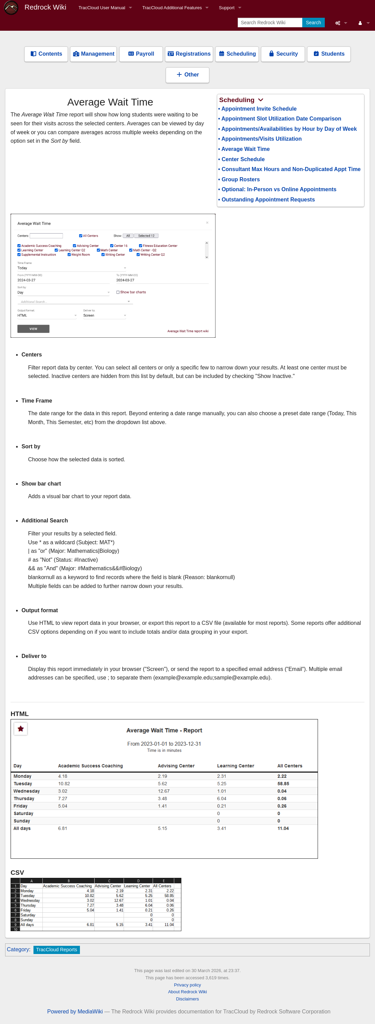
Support (227, 7)
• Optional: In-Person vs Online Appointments (277, 189)
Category (18, 949)
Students (329, 54)
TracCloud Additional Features (172, 7)
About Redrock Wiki (187, 991)
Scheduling (237, 54)
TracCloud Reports (56, 949)
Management (93, 54)
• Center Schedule (241, 159)
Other (187, 75)
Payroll (141, 54)
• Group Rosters (239, 179)
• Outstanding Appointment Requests (266, 199)
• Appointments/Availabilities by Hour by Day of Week (287, 129)
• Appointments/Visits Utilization (260, 139)
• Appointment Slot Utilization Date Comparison (280, 119)
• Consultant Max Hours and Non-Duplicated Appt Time (289, 169)
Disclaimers (187, 998)
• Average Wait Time (244, 149)
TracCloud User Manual (102, 7)
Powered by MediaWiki (75, 1011)
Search (313, 22)
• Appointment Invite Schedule (257, 109)
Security (283, 54)
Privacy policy (187, 984)
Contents (46, 54)
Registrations (189, 54)
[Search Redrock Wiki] (271, 22)
